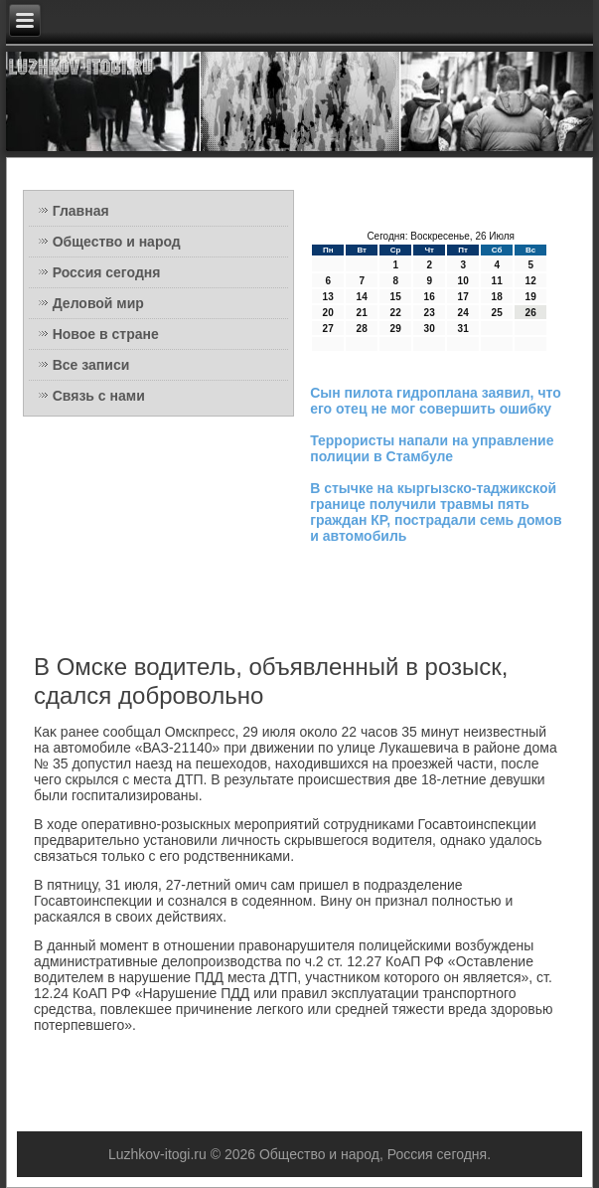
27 (328, 328)
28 (362, 328)
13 (328, 296)
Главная (81, 211)
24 (463, 312)
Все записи (91, 365)
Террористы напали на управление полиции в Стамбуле (431, 448)
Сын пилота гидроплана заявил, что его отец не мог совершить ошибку (435, 401)
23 (429, 312)
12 (530, 280)
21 (362, 312)
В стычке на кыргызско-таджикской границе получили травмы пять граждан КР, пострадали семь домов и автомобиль (436, 512)
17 (463, 296)
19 (530, 296)
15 (395, 296)
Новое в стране (106, 334)
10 (463, 280)
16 (429, 296)
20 (328, 312)
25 (497, 312)
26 (530, 312)
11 (497, 280)
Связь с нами (99, 396)
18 (497, 296)
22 (395, 312)
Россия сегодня (107, 272)
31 (463, 328)
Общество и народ (117, 242)
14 (362, 296)
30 (429, 328)
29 (395, 328)
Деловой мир (98, 303)
